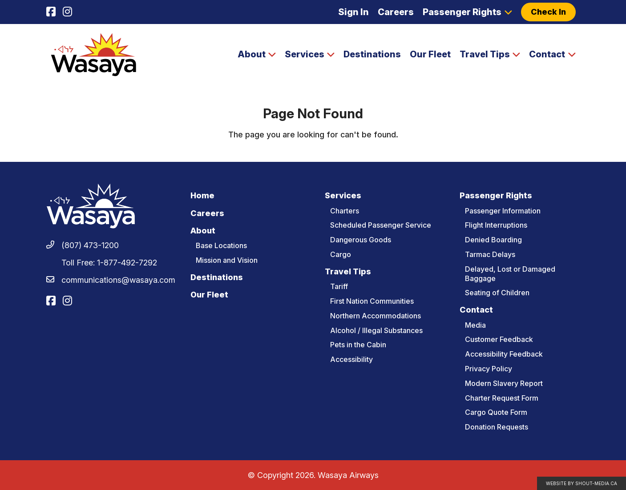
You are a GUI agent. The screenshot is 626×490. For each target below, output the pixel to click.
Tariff (339, 286)
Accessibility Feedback (504, 353)
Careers (396, 12)
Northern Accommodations (375, 315)
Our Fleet (430, 54)
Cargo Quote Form (496, 412)
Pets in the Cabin (358, 344)
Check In (548, 11)
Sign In (353, 12)
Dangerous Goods (360, 239)
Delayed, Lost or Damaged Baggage (510, 274)
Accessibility (351, 359)
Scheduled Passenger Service (380, 225)
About (252, 54)
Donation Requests (496, 426)
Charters (344, 210)
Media (475, 325)
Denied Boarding (493, 239)
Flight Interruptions (496, 225)
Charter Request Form (501, 398)
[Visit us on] (51, 12)
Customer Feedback (499, 339)
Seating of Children (497, 292)
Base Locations (221, 245)
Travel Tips (485, 54)
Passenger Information (503, 210)
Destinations (372, 54)
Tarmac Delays (490, 254)
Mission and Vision (227, 260)
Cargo (340, 254)
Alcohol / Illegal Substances (376, 330)
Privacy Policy (488, 368)
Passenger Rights (462, 12)
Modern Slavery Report (504, 383)
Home (202, 195)
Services (304, 54)
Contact (547, 54)
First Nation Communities (372, 301)
